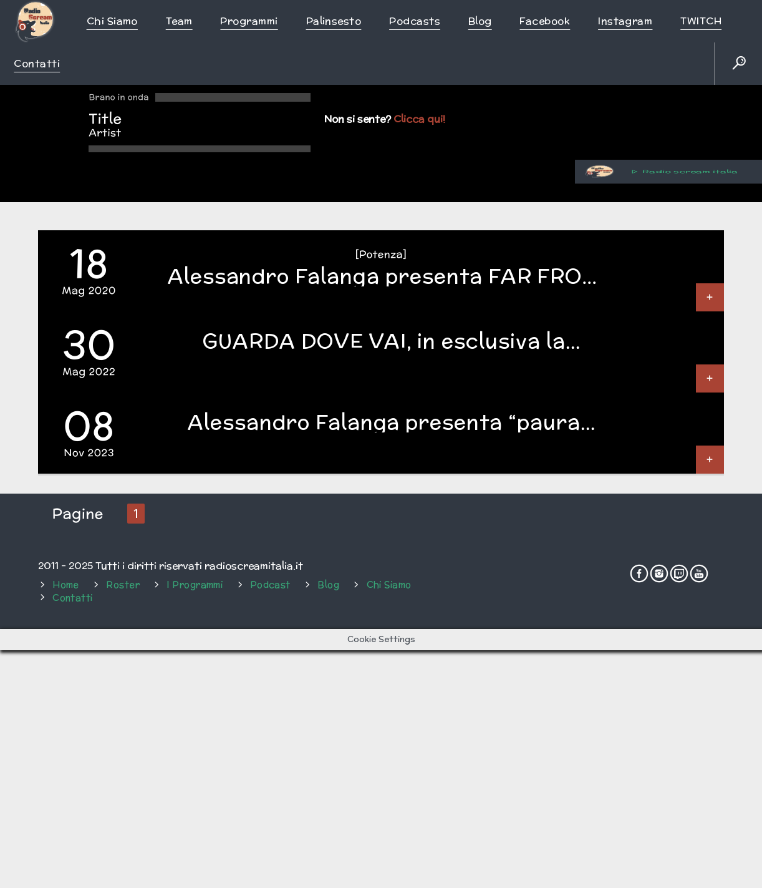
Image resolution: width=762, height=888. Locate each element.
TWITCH (700, 21)
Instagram (625, 21)
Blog (480, 21)
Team (179, 21)
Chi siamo (112, 21)
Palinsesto (334, 21)
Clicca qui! (419, 119)
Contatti (37, 63)
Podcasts (414, 21)
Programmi (248, 21)
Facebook (544, 21)
